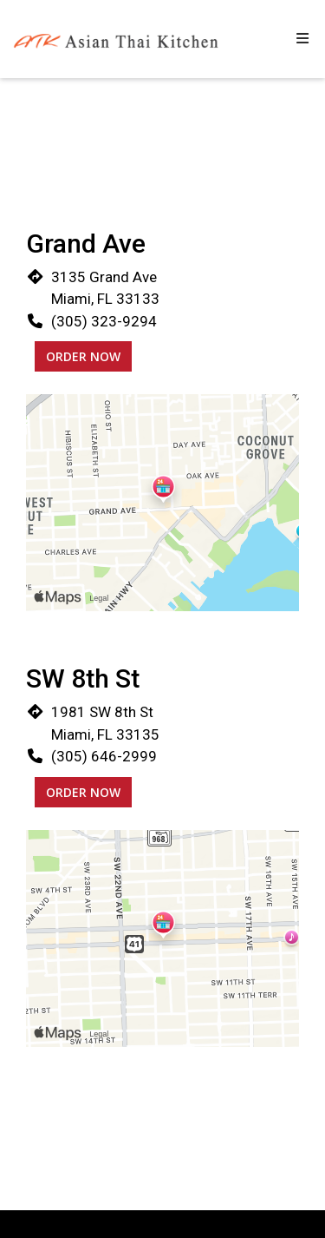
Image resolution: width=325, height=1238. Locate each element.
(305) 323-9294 (104, 321)
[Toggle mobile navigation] (302, 39)
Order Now (83, 356)
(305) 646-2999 (104, 756)
